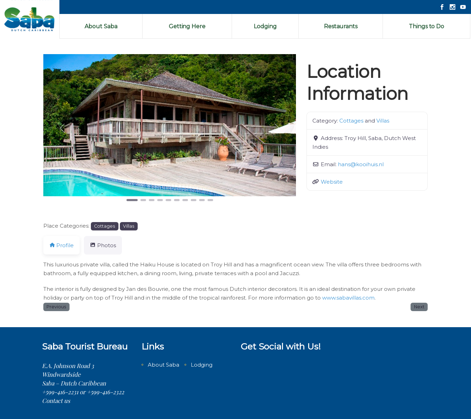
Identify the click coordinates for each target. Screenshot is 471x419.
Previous (56, 306)
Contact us (56, 400)
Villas (382, 120)
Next (419, 306)
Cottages (351, 120)
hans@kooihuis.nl (361, 164)
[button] (62, 128)
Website (332, 181)
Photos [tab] (103, 245)
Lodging (201, 364)
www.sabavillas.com (348, 297)
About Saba (163, 364)
